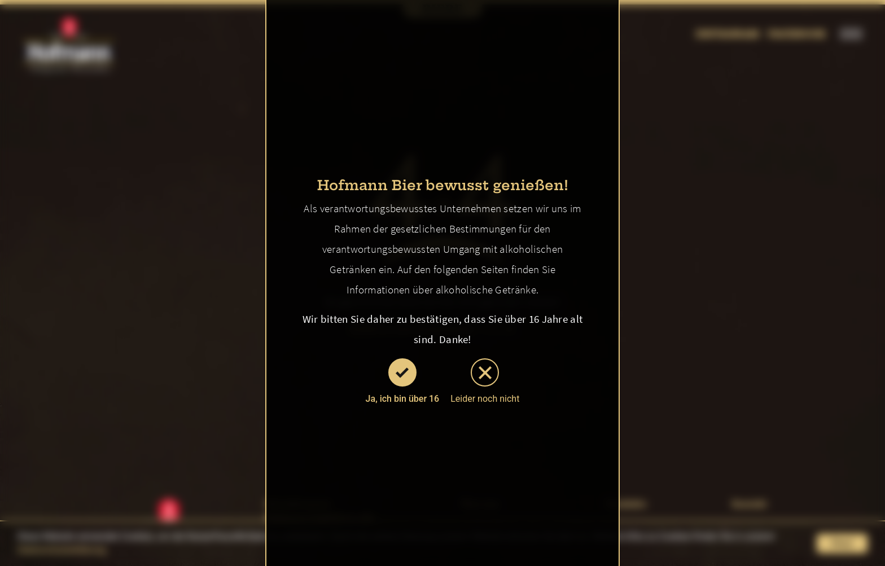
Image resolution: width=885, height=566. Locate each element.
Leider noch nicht (484, 381)
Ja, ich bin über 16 (403, 381)
